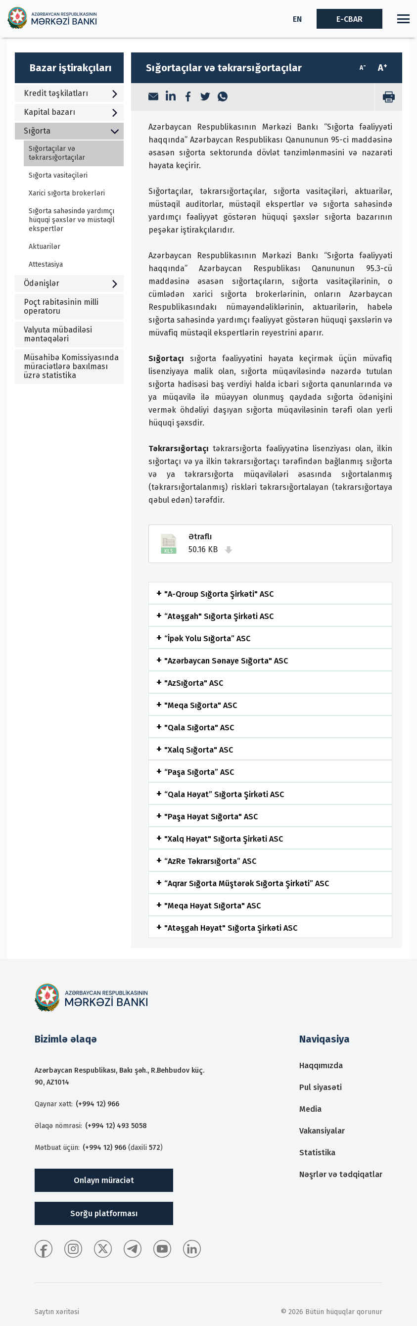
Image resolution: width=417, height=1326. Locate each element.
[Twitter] (205, 97)
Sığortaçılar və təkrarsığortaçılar (57, 153)
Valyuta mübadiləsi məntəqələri (58, 334)
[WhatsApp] (223, 97)
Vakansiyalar (322, 1131)
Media (310, 1109)
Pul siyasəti (320, 1087)
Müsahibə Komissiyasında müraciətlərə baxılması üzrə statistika (71, 366)
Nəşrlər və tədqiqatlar (340, 1174)
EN (297, 19)
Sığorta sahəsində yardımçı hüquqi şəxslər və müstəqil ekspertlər (72, 220)
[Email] (153, 97)
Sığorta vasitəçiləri (58, 175)
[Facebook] (188, 97)
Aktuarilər (44, 246)
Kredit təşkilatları (71, 93)
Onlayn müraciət (104, 1180)
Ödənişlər (71, 283)
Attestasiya (46, 264)
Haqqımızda (321, 1065)
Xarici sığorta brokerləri (67, 193)
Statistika (317, 1152)
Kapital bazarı (71, 112)
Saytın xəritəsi (57, 1312)
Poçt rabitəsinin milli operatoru (61, 306)
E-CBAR (349, 19)
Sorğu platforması (104, 1213)
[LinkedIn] (171, 97)
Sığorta (71, 131)
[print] (388, 97)
